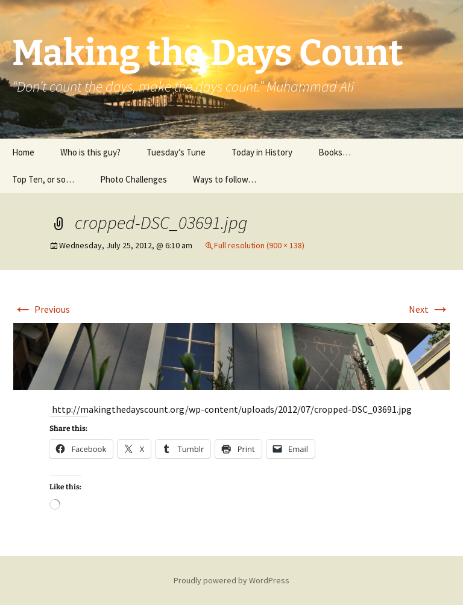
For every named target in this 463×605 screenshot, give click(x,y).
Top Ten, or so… (43, 179)
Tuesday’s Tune (176, 152)
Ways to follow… (224, 179)
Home (23, 152)
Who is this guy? (90, 152)
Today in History (262, 152)
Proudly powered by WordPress (231, 580)
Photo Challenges (133, 179)
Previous (41, 309)
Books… (334, 152)
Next (429, 309)
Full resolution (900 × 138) (259, 245)
